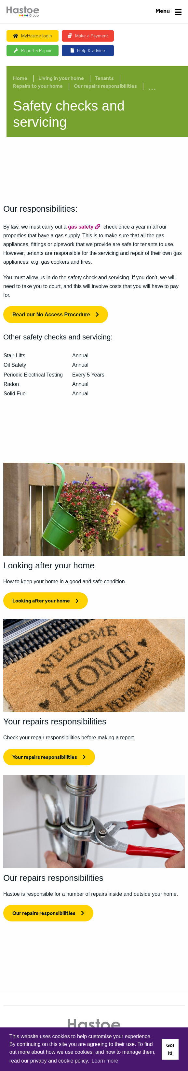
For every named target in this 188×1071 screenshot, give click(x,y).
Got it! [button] (170, 1049)
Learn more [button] (105, 1061)
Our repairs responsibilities (105, 86)
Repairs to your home (38, 86)
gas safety (80, 227)
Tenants (104, 79)
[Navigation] (168, 11)
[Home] (23, 12)
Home (20, 79)
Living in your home (61, 79)
